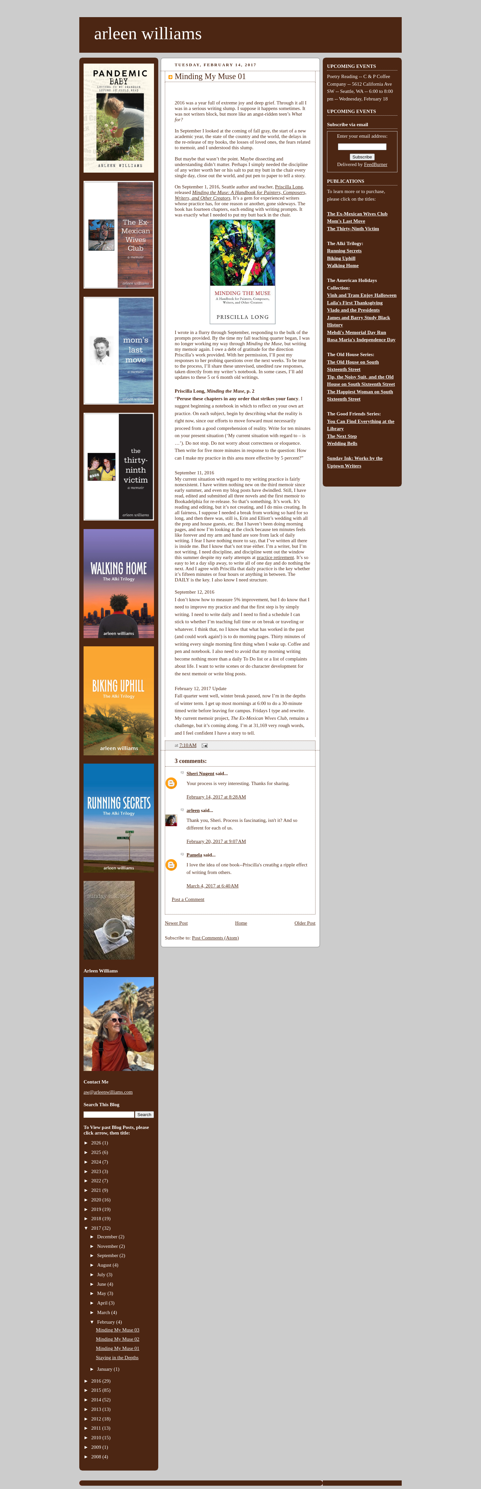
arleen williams (148, 33)
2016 (96, 1381)
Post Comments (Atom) (215, 938)
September (108, 1255)
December (107, 1236)
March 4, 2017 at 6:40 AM (213, 885)
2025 (96, 1152)
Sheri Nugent (201, 773)
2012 (96, 1418)
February (106, 1322)
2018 (96, 1218)
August (105, 1265)
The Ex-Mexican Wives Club (357, 213)
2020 (96, 1199)
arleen (193, 810)
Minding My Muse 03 (117, 1330)
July (102, 1274)
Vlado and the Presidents (353, 310)
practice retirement (275, 557)
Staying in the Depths (117, 1357)
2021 (96, 1190)
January (105, 1369)
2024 (96, 1162)
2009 (96, 1447)
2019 (96, 1209)
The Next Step (342, 436)
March (104, 1312)
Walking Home (343, 265)
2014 (96, 1399)
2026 (96, 1142)
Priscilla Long (289, 186)
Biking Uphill (341, 258)
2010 (96, 1437)
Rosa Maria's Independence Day (361, 339)
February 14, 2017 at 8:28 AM (216, 797)
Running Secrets (344, 250)
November (108, 1246)
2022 (96, 1180)
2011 (96, 1428)
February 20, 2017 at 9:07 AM (216, 841)
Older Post (305, 923)
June (102, 1284)
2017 (96, 1228)
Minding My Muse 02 (117, 1339)
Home (241, 923)
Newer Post (176, 923)
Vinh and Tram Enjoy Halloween (361, 295)
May (102, 1293)
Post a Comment (188, 899)
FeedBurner (375, 164)
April (103, 1303)
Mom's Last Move (346, 221)
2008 (96, 1456)
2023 (96, 1171)
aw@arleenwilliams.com (108, 1092)
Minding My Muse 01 (117, 1348)
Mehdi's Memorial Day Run (356, 332)
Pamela (194, 854)
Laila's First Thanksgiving (355, 302)
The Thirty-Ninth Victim (353, 228)
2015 (96, 1390)
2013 (96, 1409)
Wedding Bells (342, 443)
